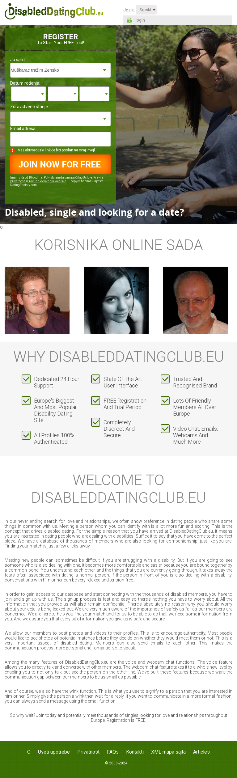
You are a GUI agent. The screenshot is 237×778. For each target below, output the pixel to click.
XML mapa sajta (168, 752)
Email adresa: (23, 128)
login (140, 20)
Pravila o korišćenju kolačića (46, 181)
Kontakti (135, 752)
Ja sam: (18, 59)
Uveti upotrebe (54, 752)
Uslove (87, 177)
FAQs (113, 752)
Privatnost (88, 752)
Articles (201, 752)
